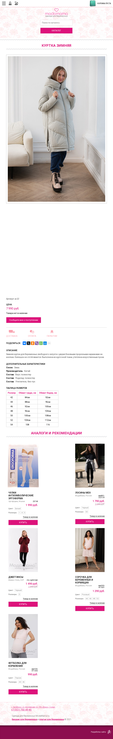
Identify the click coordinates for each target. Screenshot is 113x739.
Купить (23, 522)
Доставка (12, 336)
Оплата (32, 336)
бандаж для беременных (24, 719)
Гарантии (52, 336)
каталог (56, 30)
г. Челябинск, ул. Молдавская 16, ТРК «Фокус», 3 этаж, (59, 709)
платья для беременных (51, 719)
